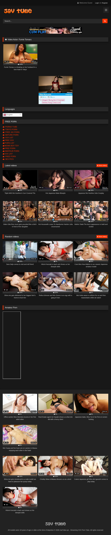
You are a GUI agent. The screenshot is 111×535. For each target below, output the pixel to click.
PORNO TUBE (10, 127)
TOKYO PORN (10, 129)
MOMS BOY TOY (11, 146)
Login (97, 3)
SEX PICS (8, 159)
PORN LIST (8, 143)
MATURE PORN (10, 135)
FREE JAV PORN (11, 132)
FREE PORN (9, 148)
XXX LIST (8, 138)
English (8, 115)
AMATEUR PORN (11, 151)
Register (105, 3)
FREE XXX (8, 140)
